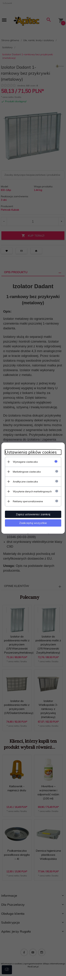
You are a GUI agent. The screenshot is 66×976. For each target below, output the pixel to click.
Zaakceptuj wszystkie (33, 523)
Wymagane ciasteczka (25, 461)
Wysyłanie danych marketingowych (32, 491)
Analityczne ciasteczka (25, 481)
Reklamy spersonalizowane (28, 501)
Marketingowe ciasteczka (27, 471)
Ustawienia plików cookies (31, 452)
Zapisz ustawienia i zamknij (33, 514)
